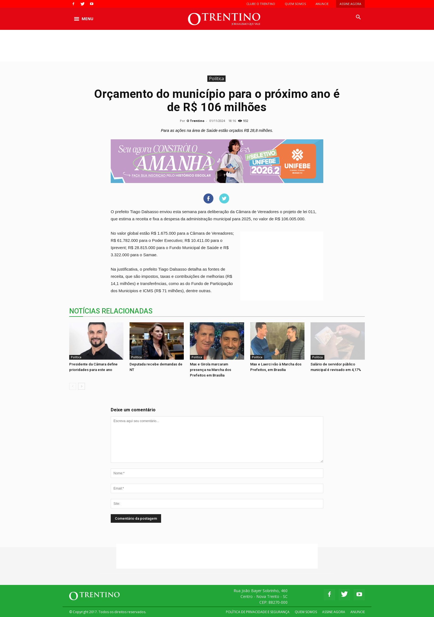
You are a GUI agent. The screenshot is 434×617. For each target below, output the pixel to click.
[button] (358, 17)
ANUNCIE (322, 4)
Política (216, 78)
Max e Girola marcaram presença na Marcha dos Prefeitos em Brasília (210, 369)
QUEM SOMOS (295, 4)
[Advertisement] (217, 48)
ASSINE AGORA (350, 4)
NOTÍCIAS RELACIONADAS (111, 311)
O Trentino (195, 121)
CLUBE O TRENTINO (260, 4)
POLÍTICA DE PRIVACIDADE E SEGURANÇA (258, 612)
